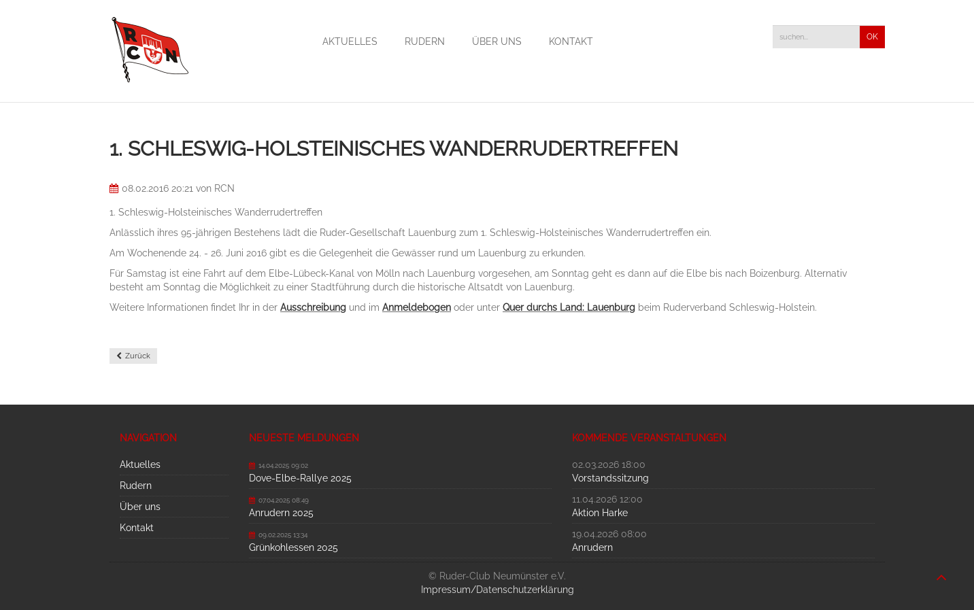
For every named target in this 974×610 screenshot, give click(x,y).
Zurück (137, 356)
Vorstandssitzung (610, 478)
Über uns (497, 41)
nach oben (941, 570)
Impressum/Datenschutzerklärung (497, 589)
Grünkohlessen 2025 (293, 547)
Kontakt (571, 41)
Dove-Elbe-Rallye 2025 (300, 478)
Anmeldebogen (416, 307)
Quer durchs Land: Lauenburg (569, 307)
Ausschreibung (313, 307)
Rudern (425, 41)
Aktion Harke (600, 512)
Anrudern (592, 547)
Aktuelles (349, 41)
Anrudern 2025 (281, 512)
